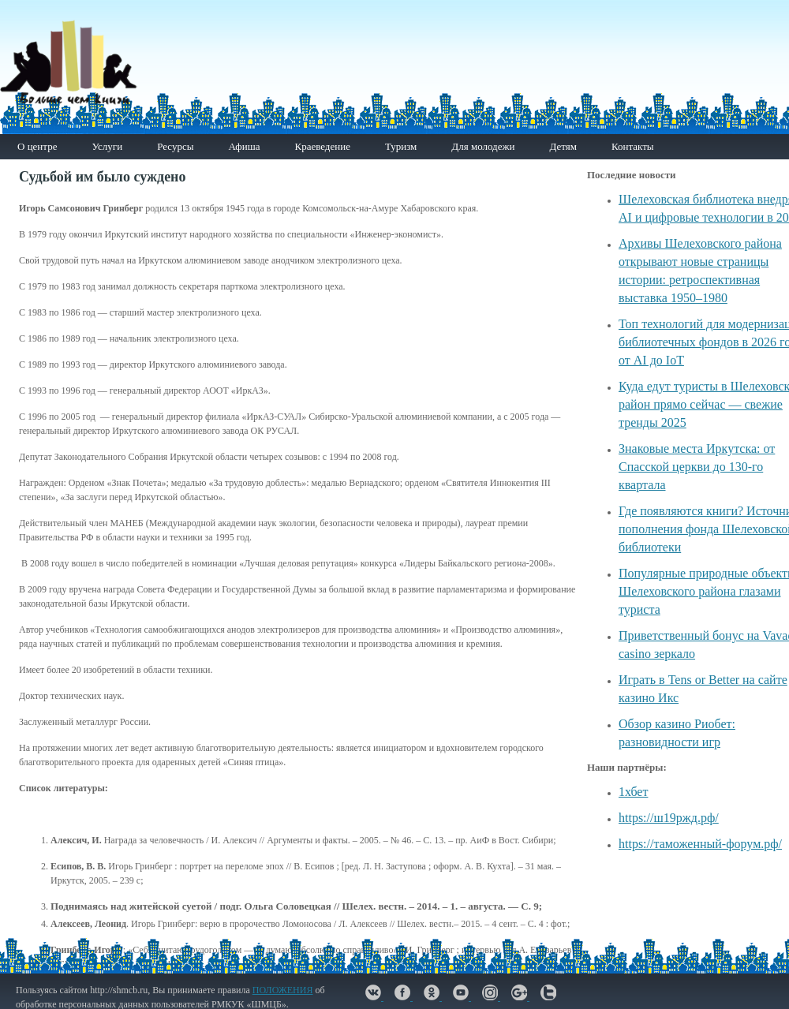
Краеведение (322, 146)
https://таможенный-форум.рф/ (700, 843)
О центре (37, 146)
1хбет (633, 791)
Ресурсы (175, 146)
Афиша (244, 146)
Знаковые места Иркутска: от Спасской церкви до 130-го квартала (697, 466)
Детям (563, 146)
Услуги (107, 146)
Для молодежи (482, 146)
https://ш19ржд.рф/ (669, 817)
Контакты (632, 146)
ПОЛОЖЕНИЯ (282, 990)
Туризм (401, 146)
